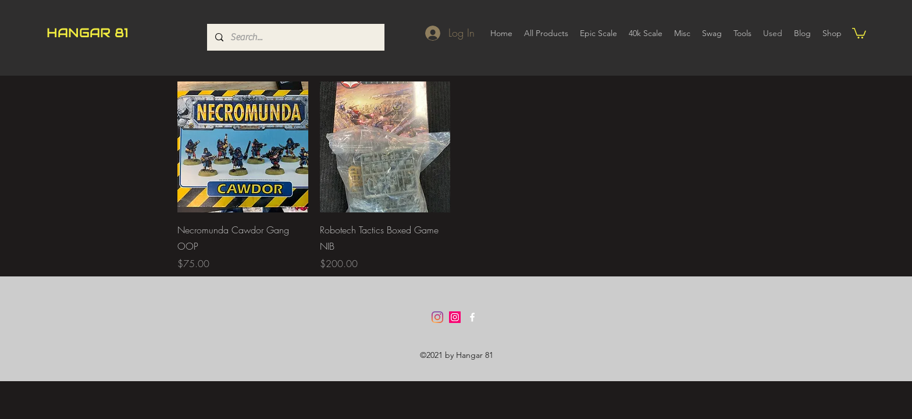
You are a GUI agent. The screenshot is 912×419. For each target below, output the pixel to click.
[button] (859, 32)
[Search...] (295, 37)
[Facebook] (472, 317)
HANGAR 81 (88, 32)
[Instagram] (437, 317)
